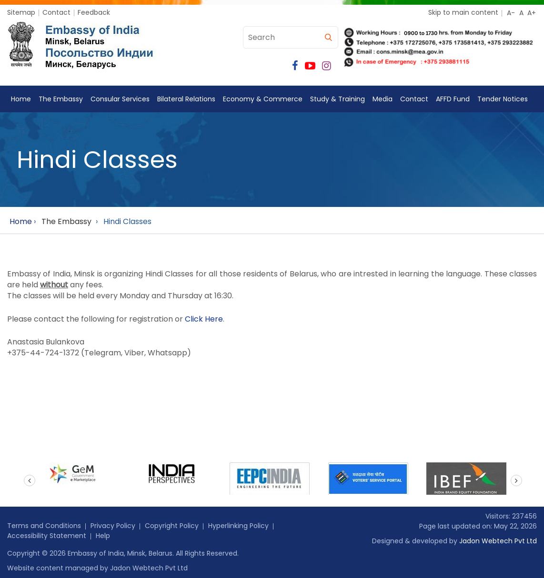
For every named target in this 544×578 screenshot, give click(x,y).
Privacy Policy (113, 525)
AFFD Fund (453, 99)
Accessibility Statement (46, 535)
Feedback (94, 12)
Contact (56, 12)
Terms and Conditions (44, 525)
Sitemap (21, 12)
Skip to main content (463, 12)
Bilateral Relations (186, 99)
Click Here (204, 318)
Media (383, 99)
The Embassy (61, 99)
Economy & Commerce (262, 99)
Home (21, 99)
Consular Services (120, 99)
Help (103, 535)
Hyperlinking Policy (238, 525)
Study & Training (337, 99)
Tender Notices (502, 99)
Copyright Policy (172, 525)
